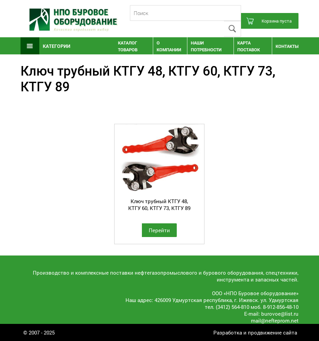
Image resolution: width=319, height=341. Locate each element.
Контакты (287, 46)
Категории (56, 46)
